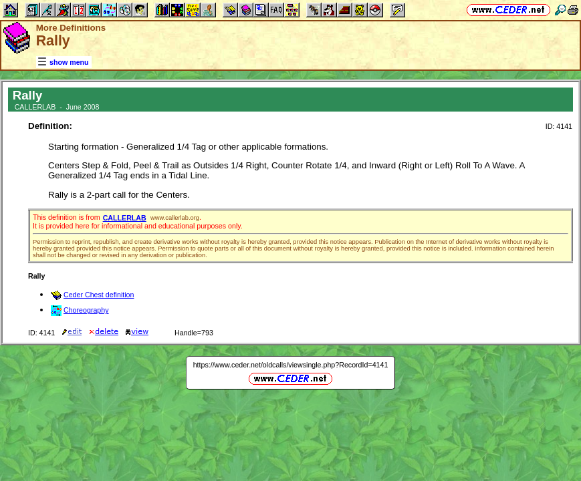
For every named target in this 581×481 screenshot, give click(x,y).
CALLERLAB (124, 218)
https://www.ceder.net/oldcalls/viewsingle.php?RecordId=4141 (290, 365)
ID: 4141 (559, 126)
